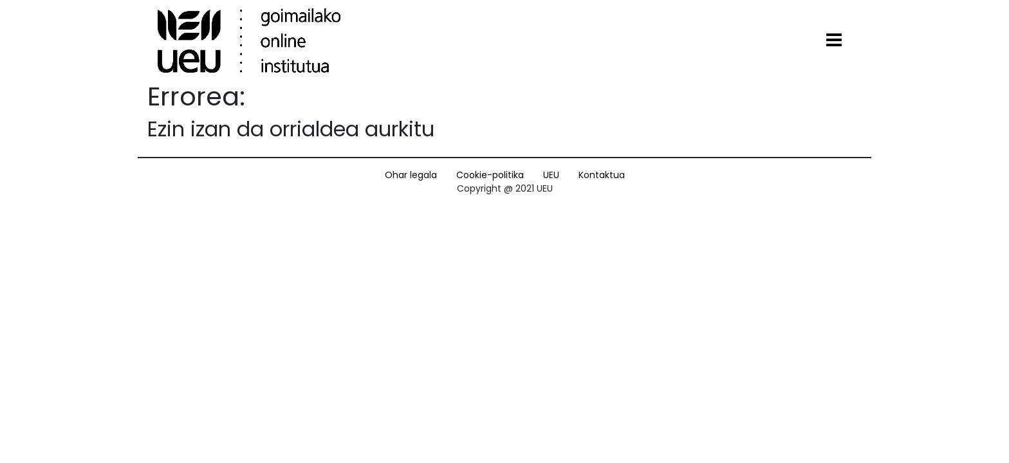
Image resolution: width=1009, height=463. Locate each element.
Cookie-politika (490, 174)
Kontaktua (602, 174)
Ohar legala (411, 174)
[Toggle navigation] (834, 40)
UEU (551, 174)
